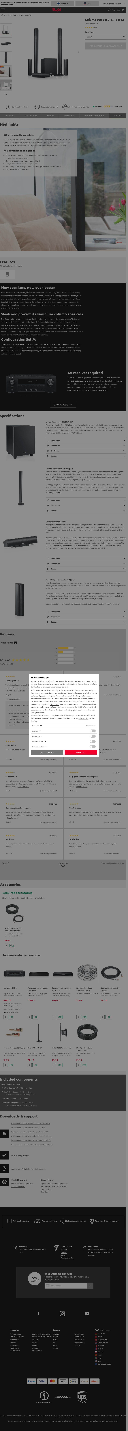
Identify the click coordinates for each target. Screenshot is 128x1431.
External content (38, 747)
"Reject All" (53, 696)
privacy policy (83, 718)
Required (35, 726)
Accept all (80, 752)
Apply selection (47, 752)
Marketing (36, 736)
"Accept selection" (37, 713)
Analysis (35, 731)
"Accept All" (54, 704)
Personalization (37, 741)
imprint (33, 721)
